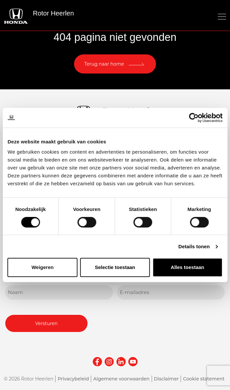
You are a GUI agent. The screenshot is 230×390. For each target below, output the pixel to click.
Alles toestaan (187, 267)
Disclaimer (166, 379)
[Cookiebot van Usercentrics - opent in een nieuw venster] (193, 118)
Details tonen (194, 246)
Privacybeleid (73, 379)
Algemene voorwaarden (121, 379)
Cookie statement (203, 379)
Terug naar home (104, 64)
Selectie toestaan (115, 267)
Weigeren (43, 267)
